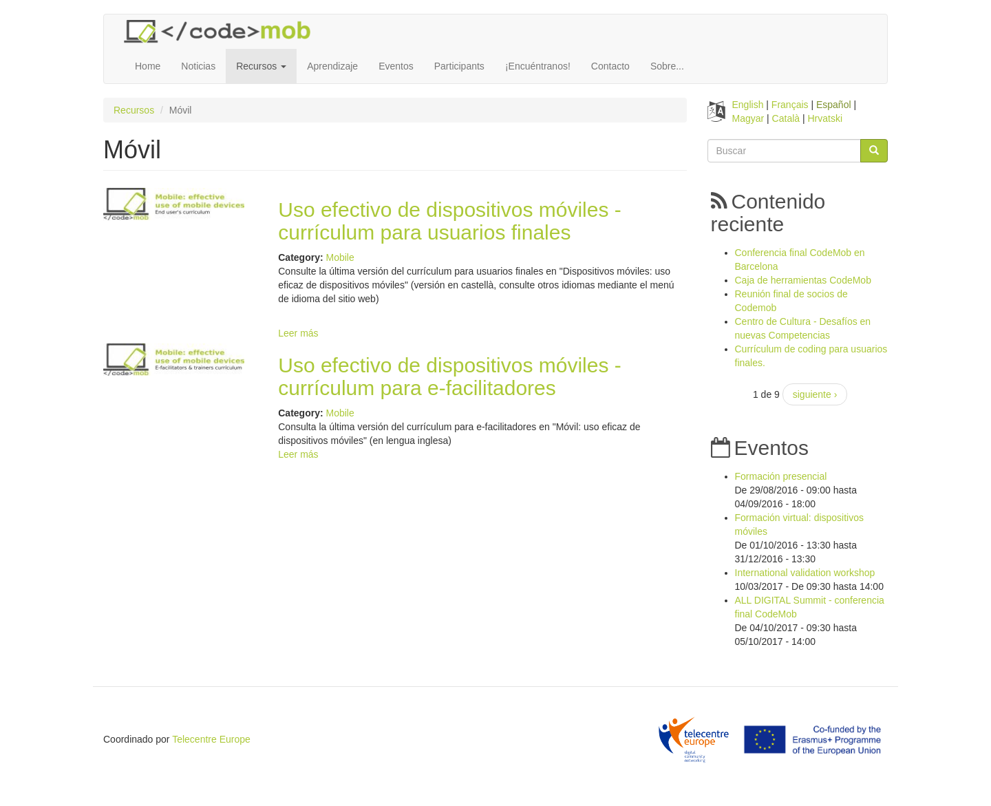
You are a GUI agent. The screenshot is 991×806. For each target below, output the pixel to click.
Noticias (198, 66)
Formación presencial (781, 476)
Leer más (298, 333)
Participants (459, 66)
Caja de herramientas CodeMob (803, 280)
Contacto (610, 66)
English (748, 104)
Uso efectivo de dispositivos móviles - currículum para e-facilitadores (449, 376)
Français (790, 104)
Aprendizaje (332, 66)
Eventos (396, 66)
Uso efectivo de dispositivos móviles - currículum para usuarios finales (449, 221)
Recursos (261, 66)
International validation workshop (805, 572)
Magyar (748, 118)
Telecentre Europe (211, 739)
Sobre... (667, 66)
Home (147, 66)
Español (833, 104)
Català (786, 118)
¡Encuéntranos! (538, 66)
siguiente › (815, 394)
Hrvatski (825, 118)
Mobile (340, 257)
